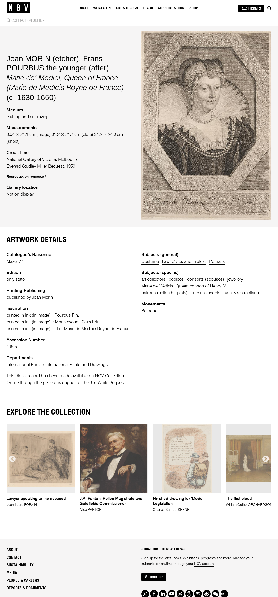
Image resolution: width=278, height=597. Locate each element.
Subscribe (154, 577)
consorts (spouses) (205, 279)
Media (12, 573)
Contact (14, 558)
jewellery (235, 279)
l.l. (53, 315)
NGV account (204, 564)
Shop (193, 8)
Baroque (149, 311)
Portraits (217, 261)
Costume (150, 261)
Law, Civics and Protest (184, 261)
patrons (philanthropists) (164, 293)
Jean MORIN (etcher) (43, 58)
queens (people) (206, 293)
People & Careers (23, 580)
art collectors (153, 279)
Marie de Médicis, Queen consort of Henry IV (183, 286)
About (12, 550)
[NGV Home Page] (18, 7)
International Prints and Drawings (76, 365)
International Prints (24, 365)
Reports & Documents (26, 588)
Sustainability (20, 565)
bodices (176, 279)
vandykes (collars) (242, 293)
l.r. (53, 322)
